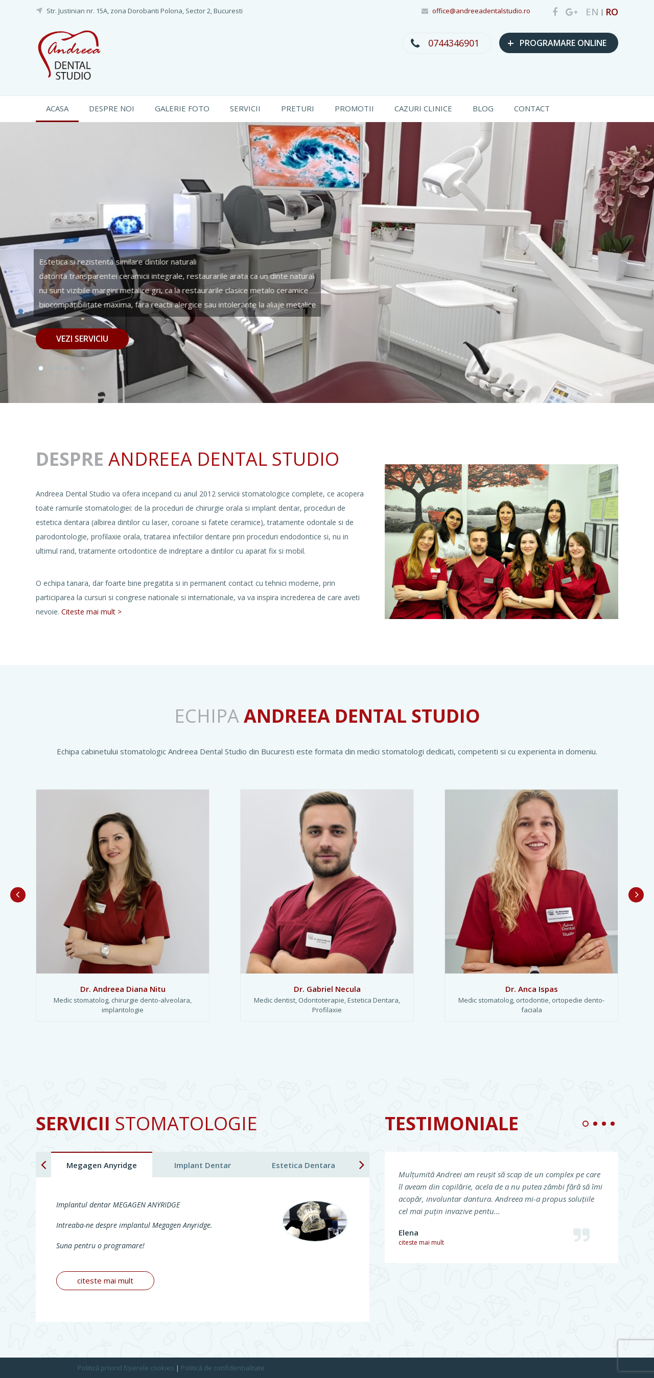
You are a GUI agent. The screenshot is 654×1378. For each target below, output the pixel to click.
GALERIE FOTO (182, 108)
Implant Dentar (202, 1165)
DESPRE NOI (111, 108)
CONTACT (532, 108)
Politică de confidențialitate (223, 1367)
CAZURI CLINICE (423, 108)
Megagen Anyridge (101, 1165)
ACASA (57, 108)
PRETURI (297, 108)
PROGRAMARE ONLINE (556, 42)
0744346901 (453, 43)
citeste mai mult (105, 1280)
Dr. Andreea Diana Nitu (123, 989)
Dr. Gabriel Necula (327, 989)
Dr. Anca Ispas (531, 989)
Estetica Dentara (303, 1165)
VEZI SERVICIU (82, 338)
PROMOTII (354, 108)
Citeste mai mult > (91, 611)
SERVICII (245, 108)
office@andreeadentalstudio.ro (481, 10)
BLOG (483, 108)
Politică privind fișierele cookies (126, 1367)
